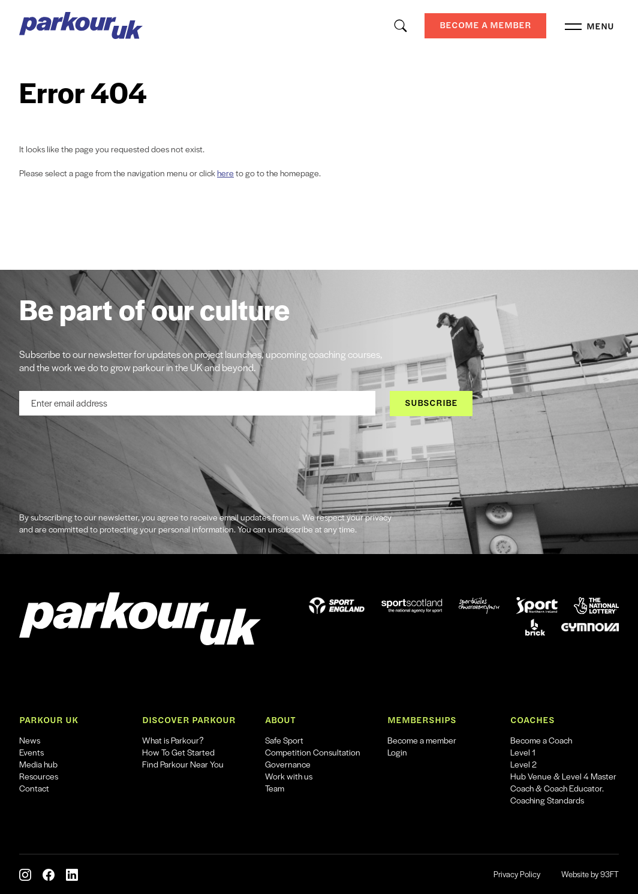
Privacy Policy (516, 874)
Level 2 (523, 764)
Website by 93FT (590, 874)
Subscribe (431, 402)
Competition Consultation (312, 752)
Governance (288, 764)
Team (274, 788)
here (225, 173)
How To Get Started (178, 752)
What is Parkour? (173, 740)
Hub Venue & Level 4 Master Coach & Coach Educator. (563, 782)
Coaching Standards (547, 800)
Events (31, 752)
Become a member (421, 740)
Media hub (38, 764)
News (29, 740)
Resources (38, 776)
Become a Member (485, 25)
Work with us (288, 776)
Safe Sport (284, 740)
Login (397, 752)
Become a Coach (541, 740)
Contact (34, 788)
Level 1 (522, 752)
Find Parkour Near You (183, 764)
